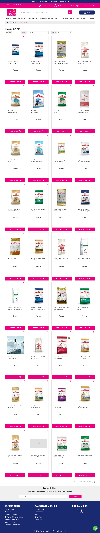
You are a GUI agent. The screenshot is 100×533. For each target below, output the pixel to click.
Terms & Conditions (12, 525)
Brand (14, 22)
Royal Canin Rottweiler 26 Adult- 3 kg (61, 308)
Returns (38, 514)
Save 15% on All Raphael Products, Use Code (46, 1)
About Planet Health (13, 519)
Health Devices (32, 18)
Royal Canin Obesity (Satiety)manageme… (84, 259)
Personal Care (67, 18)
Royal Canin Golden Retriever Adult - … (37, 406)
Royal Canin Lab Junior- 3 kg (13, 259)
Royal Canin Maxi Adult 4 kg (36, 111)
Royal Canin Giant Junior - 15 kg (13, 357)
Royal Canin (23, 22)
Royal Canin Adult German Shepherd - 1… (38, 308)
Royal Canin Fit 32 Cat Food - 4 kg (61, 259)
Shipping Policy (11, 514)
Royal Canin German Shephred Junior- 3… (60, 210)
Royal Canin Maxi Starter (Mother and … (37, 160)
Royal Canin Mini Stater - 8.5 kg (59, 456)
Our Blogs (39, 519)
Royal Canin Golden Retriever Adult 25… (14, 210)
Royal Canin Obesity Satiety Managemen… (15, 308)
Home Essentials (44, 18)
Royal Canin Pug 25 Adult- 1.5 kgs (60, 160)
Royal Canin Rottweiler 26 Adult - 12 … (38, 259)
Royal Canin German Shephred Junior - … (84, 406)
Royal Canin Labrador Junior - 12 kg (84, 357)
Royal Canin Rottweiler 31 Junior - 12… (15, 406)
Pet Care (54, 18)
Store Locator (10, 509)
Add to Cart (15, 82)
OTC (59, 18)
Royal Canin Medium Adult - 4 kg (60, 357)
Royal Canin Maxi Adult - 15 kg (13, 62)
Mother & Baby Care (79, 18)
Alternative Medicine (13, 18)
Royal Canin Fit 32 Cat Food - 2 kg (84, 62)
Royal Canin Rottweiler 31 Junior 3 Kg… (38, 456)
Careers (8, 512)
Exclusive (91, 18)
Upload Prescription (86, 13)
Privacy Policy (10, 522)
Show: (54, 32)
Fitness (23, 18)
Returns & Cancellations (14, 517)
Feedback (39, 512)
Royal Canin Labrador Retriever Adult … (15, 111)
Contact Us (39, 509)
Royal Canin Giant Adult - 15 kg (60, 406)
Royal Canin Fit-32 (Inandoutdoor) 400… (84, 111)
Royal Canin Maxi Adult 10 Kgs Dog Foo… (84, 210)
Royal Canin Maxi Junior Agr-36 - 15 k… (37, 62)
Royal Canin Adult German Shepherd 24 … (61, 63)
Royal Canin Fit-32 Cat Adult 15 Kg (38, 357)
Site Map (38, 517)
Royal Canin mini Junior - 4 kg (83, 308)
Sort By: (24, 32)
